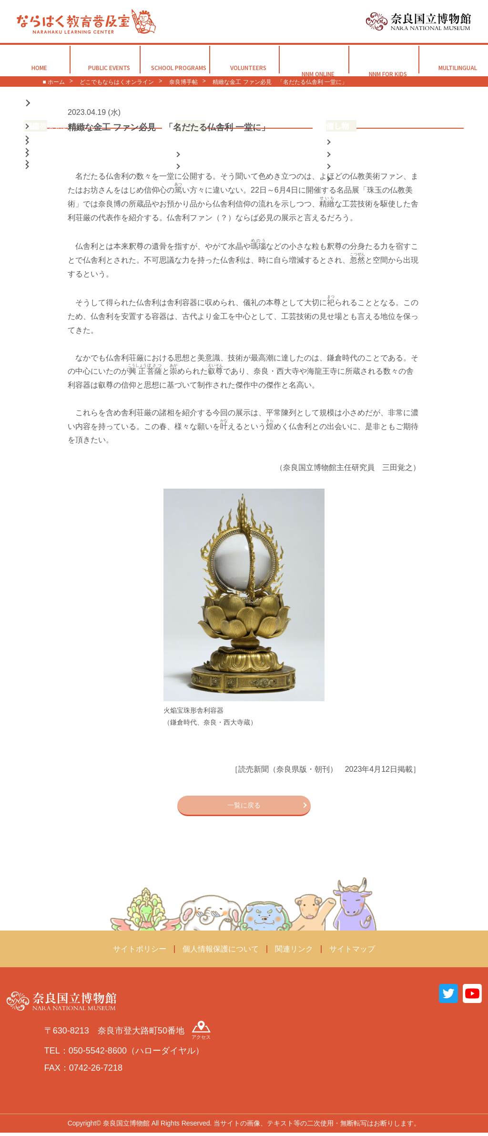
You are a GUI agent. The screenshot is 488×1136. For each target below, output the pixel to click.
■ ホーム (53, 82)
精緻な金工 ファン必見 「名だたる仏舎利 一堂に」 (280, 82)
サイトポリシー (139, 952)
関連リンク (294, 952)
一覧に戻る (244, 806)
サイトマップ (352, 952)
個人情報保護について (221, 952)
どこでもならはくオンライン (117, 82)
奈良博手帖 (183, 82)
